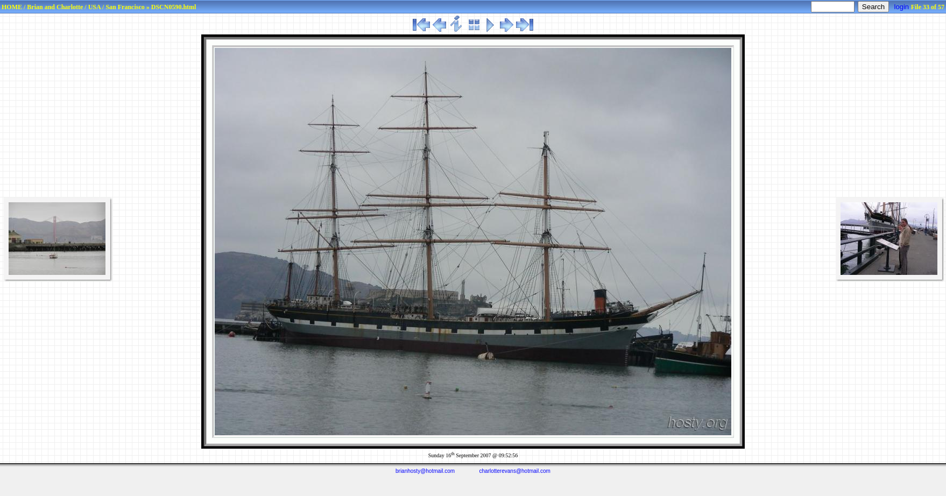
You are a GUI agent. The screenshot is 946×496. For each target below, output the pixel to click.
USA (94, 7)
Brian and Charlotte (55, 7)
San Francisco (124, 7)
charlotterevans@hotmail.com (514, 471)
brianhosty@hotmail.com (425, 471)
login (901, 7)
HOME (12, 7)
